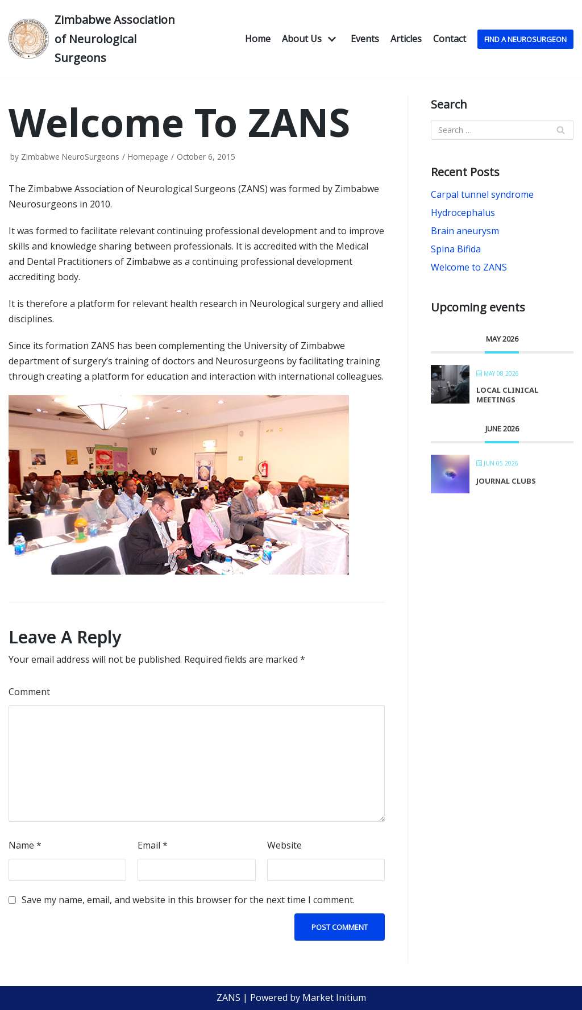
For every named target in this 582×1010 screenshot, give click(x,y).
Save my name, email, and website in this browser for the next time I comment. (188, 899)
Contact (449, 38)
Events (365, 38)
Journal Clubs (506, 481)
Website (284, 845)
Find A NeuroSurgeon (525, 39)
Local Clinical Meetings (507, 395)
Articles (406, 38)
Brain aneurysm (465, 231)
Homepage (148, 156)
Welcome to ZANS (469, 267)
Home (258, 38)
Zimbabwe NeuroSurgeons (70, 156)
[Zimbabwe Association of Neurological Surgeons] (97, 39)
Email (153, 845)
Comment (29, 691)
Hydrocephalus (463, 212)
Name (25, 845)
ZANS (228, 997)
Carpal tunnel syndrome (482, 194)
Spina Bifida (456, 249)
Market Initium (334, 997)
